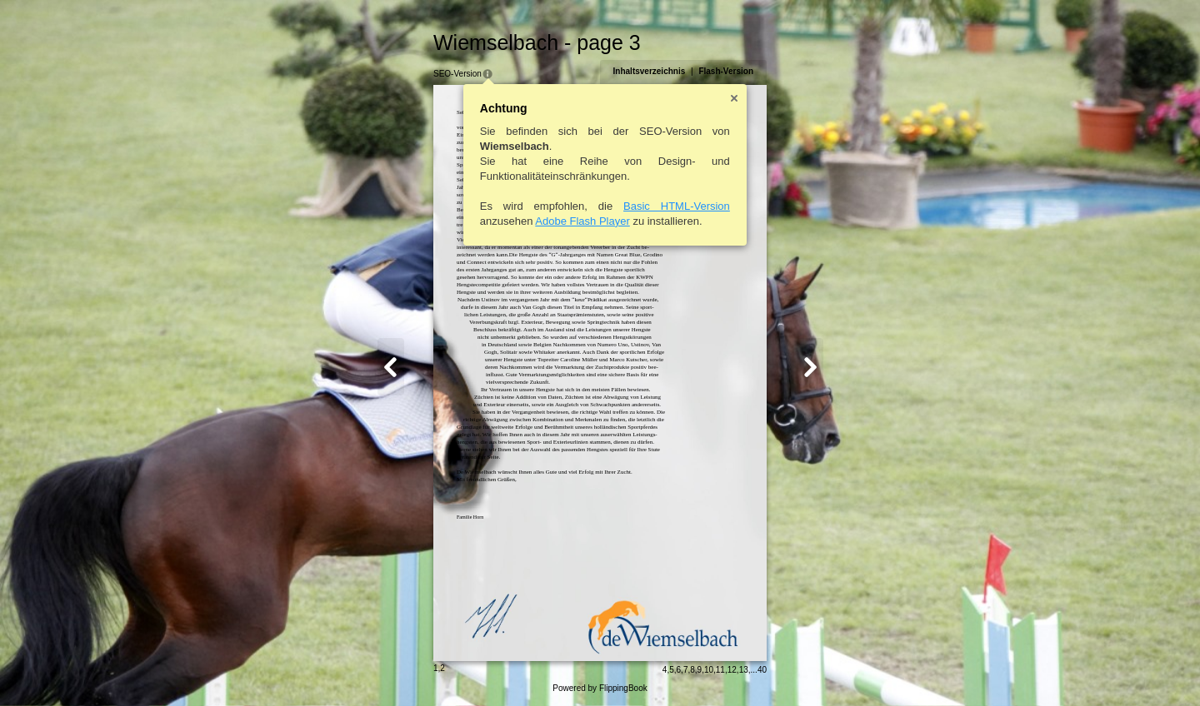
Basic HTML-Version (676, 206)
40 (762, 669)
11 (720, 669)
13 (743, 669)
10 (708, 669)
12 (732, 669)
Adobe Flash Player (582, 221)
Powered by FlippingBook (599, 688)
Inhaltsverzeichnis (649, 71)
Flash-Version (725, 71)
